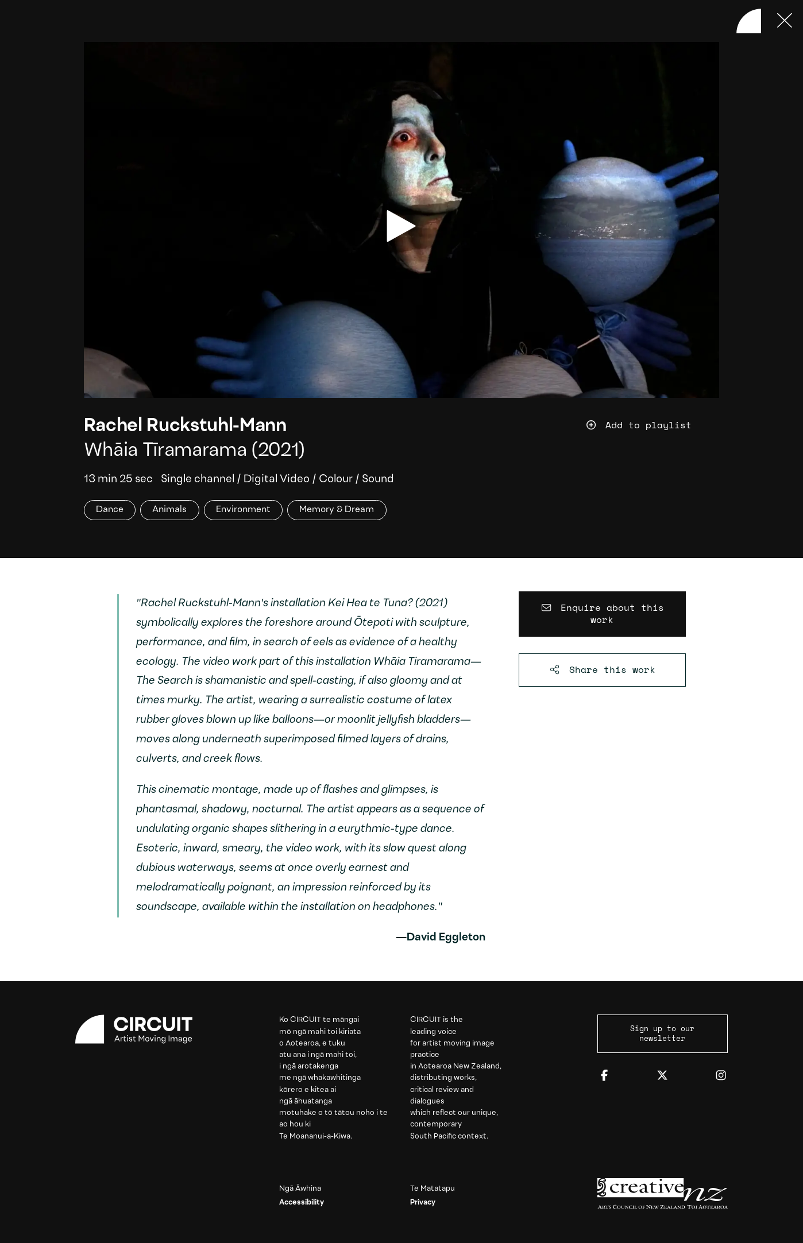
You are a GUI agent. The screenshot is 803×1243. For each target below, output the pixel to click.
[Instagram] (721, 1076)
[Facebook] (604, 1076)
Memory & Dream (336, 509)
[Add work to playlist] (652, 425)
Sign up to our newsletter (662, 1033)
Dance (109, 509)
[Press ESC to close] (785, 21)
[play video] (401, 226)
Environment (243, 509)
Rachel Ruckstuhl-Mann (185, 426)
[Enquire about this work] (602, 614)
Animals (169, 509)
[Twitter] (662, 1076)
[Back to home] (749, 21)
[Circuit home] (140, 1029)
